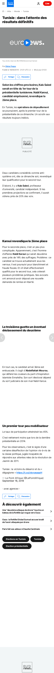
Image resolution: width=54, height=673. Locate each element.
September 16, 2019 (13, 480)
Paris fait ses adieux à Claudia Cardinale (21, 529)
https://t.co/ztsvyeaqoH (29, 472)
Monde (17, 11)
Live (47, 3)
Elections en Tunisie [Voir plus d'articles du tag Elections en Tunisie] (16, 539)
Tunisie (26, 11)
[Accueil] (3, 11)
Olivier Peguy (10, 66)
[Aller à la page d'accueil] (10, 3)
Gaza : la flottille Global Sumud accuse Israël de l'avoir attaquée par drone (23, 520)
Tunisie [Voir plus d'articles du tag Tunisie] (37, 539)
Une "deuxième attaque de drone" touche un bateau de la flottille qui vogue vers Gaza (23, 511)
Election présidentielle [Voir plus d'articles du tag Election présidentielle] (17, 546)
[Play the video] (27, 42)
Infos (9, 11)
